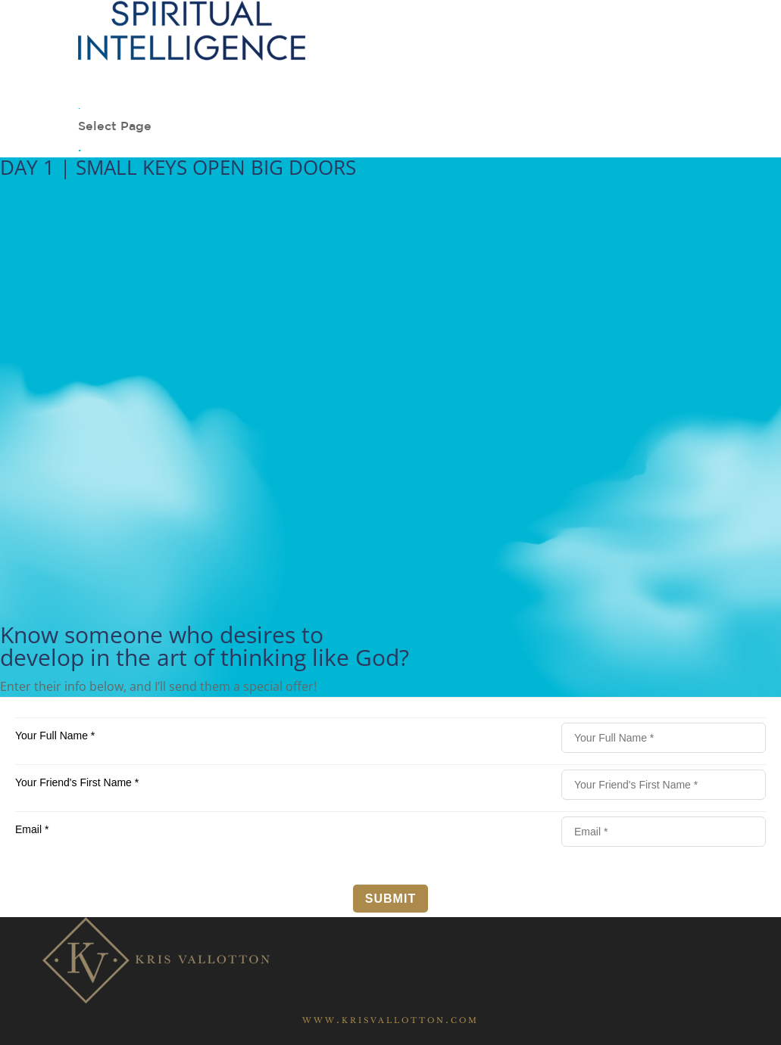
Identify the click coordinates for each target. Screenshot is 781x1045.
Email (31, 829)
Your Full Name (55, 735)
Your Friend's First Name (77, 782)
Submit (390, 898)
